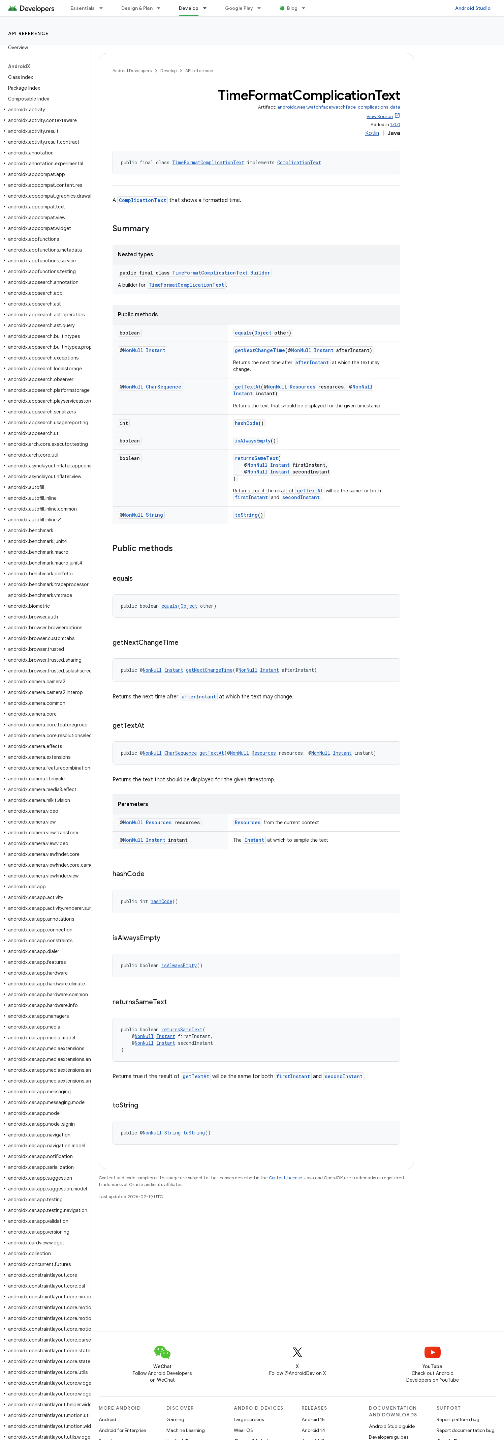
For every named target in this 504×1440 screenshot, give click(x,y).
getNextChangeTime (260, 350)
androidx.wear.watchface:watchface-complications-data (338, 107)
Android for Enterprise (122, 1430)
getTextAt (248, 386)
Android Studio (473, 8)
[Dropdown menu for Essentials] (104, 8)
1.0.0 (395, 124)
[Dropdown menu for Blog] (306, 8)
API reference (28, 33)
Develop (168, 71)
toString (246, 515)
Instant (155, 350)
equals (243, 332)
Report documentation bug (466, 1430)
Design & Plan (137, 8)
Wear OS (243, 1430)
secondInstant (301, 497)
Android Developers (132, 71)
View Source (380, 116)
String (154, 515)
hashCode (246, 423)
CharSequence (163, 386)
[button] (44, 109)
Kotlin (372, 133)
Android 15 (313, 1419)
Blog (292, 8)
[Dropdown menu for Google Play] (262, 8)
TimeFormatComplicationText (208, 162)
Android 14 (313, 1430)
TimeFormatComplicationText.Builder (221, 272)
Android (107, 1419)
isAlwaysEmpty (253, 440)
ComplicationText (299, 162)
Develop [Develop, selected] (189, 8)
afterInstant (312, 362)
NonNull (133, 350)
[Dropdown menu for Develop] (208, 8)
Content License (285, 1178)
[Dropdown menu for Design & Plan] (162, 8)
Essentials (82, 8)
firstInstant (251, 497)
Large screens (249, 1419)
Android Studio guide (392, 1426)
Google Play (239, 8)
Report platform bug (458, 1419)
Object (263, 332)
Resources (302, 386)
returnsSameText (256, 458)
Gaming (175, 1419)
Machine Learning (185, 1430)
